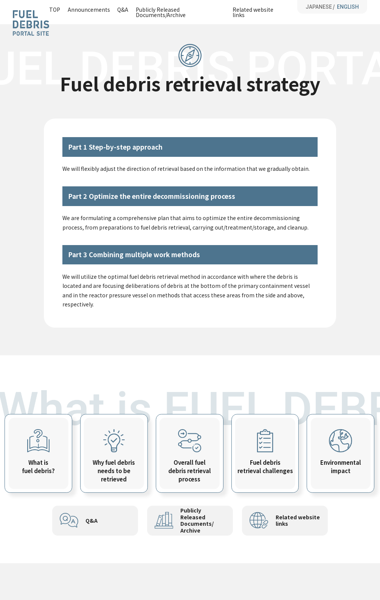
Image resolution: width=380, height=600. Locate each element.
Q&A (122, 10)
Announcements (89, 10)
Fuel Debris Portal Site (31, 23)
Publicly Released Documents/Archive (161, 12)
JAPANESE (319, 6)
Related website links (253, 12)
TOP (54, 10)
